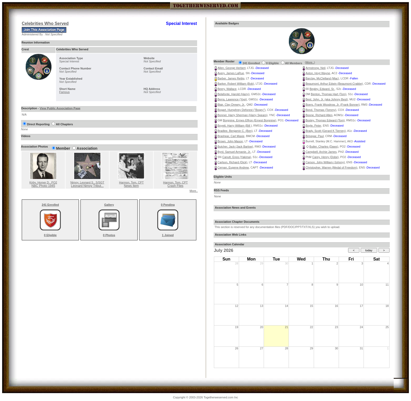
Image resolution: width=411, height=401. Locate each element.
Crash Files (175, 186)
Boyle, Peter (313, 125)
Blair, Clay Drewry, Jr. (231, 104)
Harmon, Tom (131, 182)
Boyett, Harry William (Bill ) (235, 125)
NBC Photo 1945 (43, 186)
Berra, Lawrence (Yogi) (232, 99)
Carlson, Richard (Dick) (232, 162)
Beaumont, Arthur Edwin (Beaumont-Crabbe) (334, 83)
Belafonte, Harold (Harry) (234, 94)
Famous (64, 92)
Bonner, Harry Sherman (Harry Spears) (243, 115)
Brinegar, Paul (315, 136)
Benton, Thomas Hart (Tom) (329, 94)
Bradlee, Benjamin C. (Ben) (235, 130)
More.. (194, 190)
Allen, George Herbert (232, 67)
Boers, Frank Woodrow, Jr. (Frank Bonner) (333, 104)
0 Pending (168, 204)
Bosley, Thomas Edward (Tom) (325, 120)
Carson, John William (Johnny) (325, 162)
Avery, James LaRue (231, 73)
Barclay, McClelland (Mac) (322, 78)
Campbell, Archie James (321, 151)
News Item (131, 186)
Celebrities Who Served (45, 23)
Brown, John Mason (230, 141)
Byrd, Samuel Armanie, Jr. (234, 151)
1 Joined (168, 235)
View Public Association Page (60, 108)
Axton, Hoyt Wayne (318, 73)
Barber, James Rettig (231, 78)
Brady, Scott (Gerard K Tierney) (326, 130)
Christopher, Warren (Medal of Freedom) (332, 167)
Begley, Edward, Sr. (322, 88)
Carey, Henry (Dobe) (325, 157)
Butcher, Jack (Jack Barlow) (235, 146)
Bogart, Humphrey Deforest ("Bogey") (242, 109)
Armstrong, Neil (316, 67)
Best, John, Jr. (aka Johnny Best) (327, 99)
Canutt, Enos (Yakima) (236, 157)
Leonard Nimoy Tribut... (87, 186)
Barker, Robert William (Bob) (236, 83)
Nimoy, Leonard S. (87, 182)
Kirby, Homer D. (43, 182)
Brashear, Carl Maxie (231, 136)
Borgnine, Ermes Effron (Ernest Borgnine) (249, 120)
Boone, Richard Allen (319, 115)
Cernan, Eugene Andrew (233, 167)
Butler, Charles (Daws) (323, 146)
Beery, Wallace (227, 88)
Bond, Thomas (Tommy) (321, 109)
